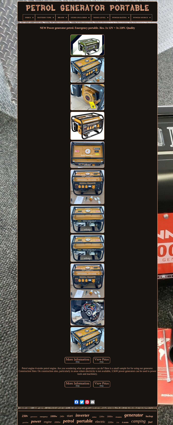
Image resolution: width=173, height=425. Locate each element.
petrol (68, 420)
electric (100, 421)
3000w (110, 416)
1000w (53, 416)
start (70, 416)
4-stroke (125, 422)
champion (118, 417)
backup (149, 416)
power (36, 421)
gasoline (25, 422)
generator (133, 415)
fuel (150, 422)
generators (34, 417)
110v (117, 422)
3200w (111, 422)
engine (48, 421)
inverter (82, 415)
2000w (57, 422)
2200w (101, 417)
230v (25, 416)
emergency (44, 417)
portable (85, 421)
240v (62, 416)
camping (138, 421)
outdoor (94, 417)
